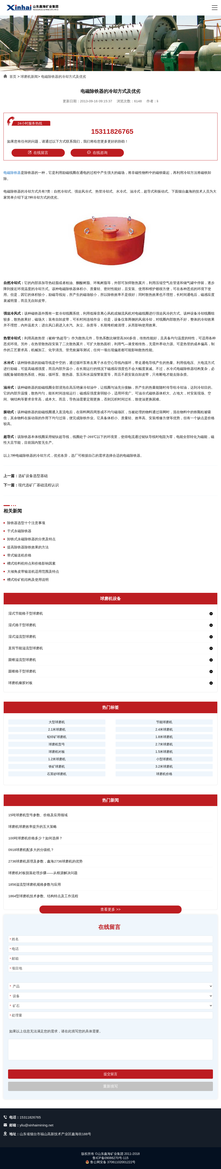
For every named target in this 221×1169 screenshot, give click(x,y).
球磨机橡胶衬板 (20, 683)
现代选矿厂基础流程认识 (38, 485)
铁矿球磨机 (57, 766)
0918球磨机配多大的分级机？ (31, 850)
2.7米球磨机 (164, 744)
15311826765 (112, 131)
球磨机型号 (57, 744)
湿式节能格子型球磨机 (25, 613)
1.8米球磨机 (164, 737)
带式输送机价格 (19, 555)
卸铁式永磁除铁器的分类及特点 (31, 539)
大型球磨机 (57, 722)
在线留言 (38, 153)
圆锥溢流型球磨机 (22, 660)
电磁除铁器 (12, 173)
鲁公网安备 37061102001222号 (111, 1162)
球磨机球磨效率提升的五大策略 (32, 826)
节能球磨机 (164, 722)
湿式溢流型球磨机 (22, 636)
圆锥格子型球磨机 (22, 671)
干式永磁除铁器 (19, 531)
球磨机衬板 (57, 751)
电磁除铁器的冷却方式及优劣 (63, 76)
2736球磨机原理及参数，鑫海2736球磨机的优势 (45, 861)
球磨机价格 (164, 774)
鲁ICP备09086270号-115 (110, 1158)
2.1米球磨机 (57, 729)
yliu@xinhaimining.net (36, 1125)
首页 (12, 76)
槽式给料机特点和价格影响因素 (31, 563)
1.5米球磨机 (164, 751)
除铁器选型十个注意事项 (26, 523)
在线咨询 (97, 153)
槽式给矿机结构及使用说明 (28, 579)
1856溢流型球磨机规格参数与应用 (34, 884)
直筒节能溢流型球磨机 (25, 648)
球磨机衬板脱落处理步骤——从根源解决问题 (43, 873)
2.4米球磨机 (164, 729)
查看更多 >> (110, 909)
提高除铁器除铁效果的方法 (28, 547)
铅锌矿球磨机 (56, 737)
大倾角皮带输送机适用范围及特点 (33, 571)
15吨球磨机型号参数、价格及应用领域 (38, 815)
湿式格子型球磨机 (22, 625)
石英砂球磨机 (56, 774)
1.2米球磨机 (57, 759)
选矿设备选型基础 (33, 476)
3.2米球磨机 (164, 766)
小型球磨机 (164, 759)
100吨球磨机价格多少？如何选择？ (35, 838)
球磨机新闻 (29, 76)
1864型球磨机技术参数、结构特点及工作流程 (43, 896)
